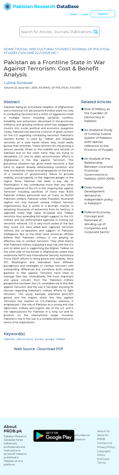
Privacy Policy (106, 447)
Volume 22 (29, 53)
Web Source (25, 349)
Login (85, 14)
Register (103, 14)
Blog (71, 431)
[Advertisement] (59, 373)
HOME (9, 49)
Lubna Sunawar (18, 82)
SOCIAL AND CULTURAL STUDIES (42, 49)
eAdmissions (76, 439)
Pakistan (9, 339)
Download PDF (50, 349)
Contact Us (104, 443)
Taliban (60, 339)
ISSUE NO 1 (49, 53)
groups (49, 339)
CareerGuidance (79, 435)
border (39, 339)
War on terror (25, 339)
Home (73, 14)
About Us (103, 431)
